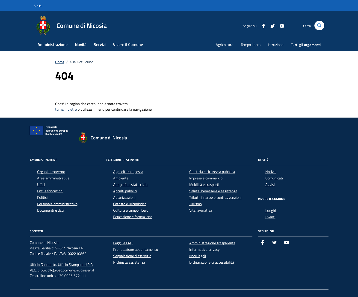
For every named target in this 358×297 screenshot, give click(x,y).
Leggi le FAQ (123, 243)
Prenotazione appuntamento (135, 249)
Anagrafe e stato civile (130, 184)
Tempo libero (250, 44)
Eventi (270, 217)
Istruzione (276, 44)
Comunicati (274, 178)
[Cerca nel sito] (319, 26)
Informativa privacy (204, 249)
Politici (42, 197)
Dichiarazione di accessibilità (211, 262)
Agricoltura (224, 44)
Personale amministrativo (57, 204)
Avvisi (270, 184)
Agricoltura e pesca (128, 171)
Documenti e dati (50, 210)
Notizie (270, 171)
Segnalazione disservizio (132, 256)
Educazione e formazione (132, 216)
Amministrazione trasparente (212, 243)
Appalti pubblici (125, 191)
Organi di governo (51, 171)
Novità (80, 44)
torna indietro (66, 109)
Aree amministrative (53, 178)
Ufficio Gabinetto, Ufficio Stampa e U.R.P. (61, 264)
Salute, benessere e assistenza (213, 191)
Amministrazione (53, 44)
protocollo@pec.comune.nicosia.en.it (66, 270)
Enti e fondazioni (50, 191)
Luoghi (270, 210)
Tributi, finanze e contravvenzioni (215, 197)
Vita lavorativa (200, 210)
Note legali (197, 256)
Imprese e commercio (205, 178)
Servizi (100, 44)
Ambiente (120, 178)
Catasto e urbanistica (129, 204)
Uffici (41, 184)
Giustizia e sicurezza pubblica (212, 171)
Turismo (195, 204)
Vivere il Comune (128, 44)
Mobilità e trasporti (204, 184)
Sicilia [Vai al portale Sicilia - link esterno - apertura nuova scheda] (37, 5)
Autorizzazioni (124, 197)
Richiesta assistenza (129, 262)
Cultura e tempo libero (130, 210)
